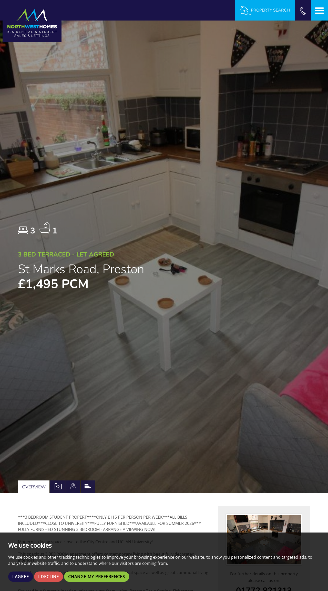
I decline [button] (48, 576)
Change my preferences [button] (96, 576)
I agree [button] (20, 576)
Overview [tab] (34, 487)
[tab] (73, 486)
